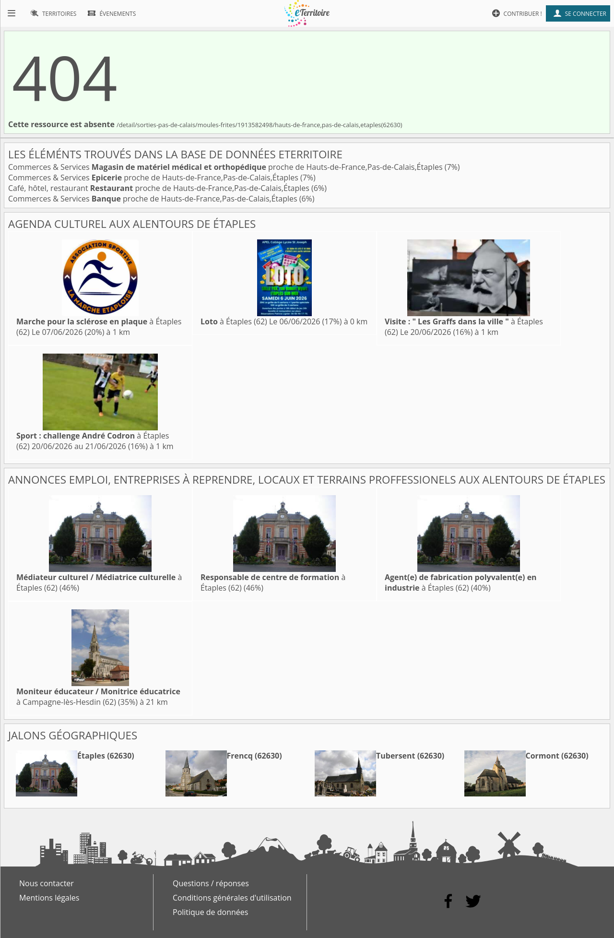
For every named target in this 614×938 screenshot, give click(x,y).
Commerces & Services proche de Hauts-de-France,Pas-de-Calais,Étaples (226, 167)
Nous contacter (46, 883)
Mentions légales (49, 897)
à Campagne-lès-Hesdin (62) (98, 696)
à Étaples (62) (234, 321)
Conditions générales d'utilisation (232, 897)
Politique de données (210, 912)
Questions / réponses (211, 883)
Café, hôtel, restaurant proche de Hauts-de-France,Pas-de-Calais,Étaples (159, 188)
